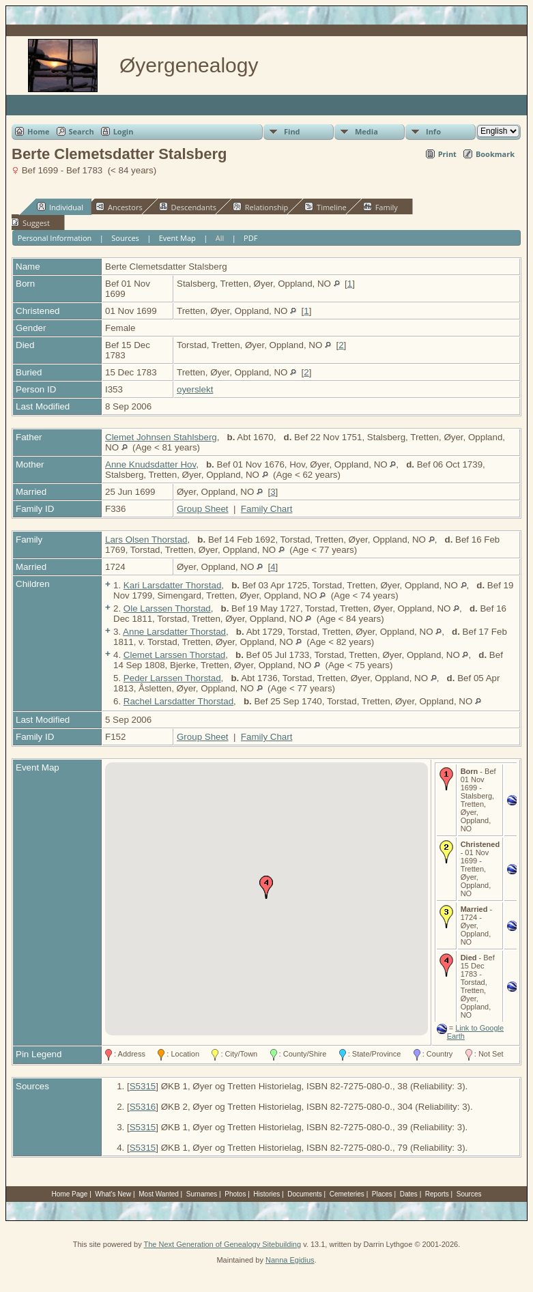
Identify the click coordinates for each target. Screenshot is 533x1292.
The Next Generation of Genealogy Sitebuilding (223, 1244)
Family (380, 206)
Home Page (70, 1194)
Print (447, 154)
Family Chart (267, 509)
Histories (266, 1194)
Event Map (177, 238)
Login (123, 131)
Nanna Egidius (290, 1260)
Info (433, 131)
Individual (60, 206)
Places (382, 1194)
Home (38, 131)
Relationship (260, 206)
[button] (266, 887)
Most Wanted (159, 1194)
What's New (113, 1194)
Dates (409, 1194)
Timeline (325, 206)
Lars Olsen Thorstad (146, 539)
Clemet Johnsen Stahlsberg (161, 437)
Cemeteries (347, 1194)
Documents (304, 1194)
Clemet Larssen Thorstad (174, 655)
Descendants (187, 206)
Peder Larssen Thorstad (172, 678)
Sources (125, 238)
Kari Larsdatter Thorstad (172, 585)
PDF (250, 238)
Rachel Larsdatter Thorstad (178, 701)
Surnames (202, 1194)
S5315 (143, 1086)
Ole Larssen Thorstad (167, 608)
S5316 (143, 1107)
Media (366, 131)
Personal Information (55, 238)
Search (81, 131)
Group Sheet (203, 509)
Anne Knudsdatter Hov (150, 464)
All (220, 238)
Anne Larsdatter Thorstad (174, 632)
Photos (235, 1194)
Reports (437, 1194)
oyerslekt (195, 389)
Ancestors (119, 206)
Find (292, 131)
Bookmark (495, 154)
